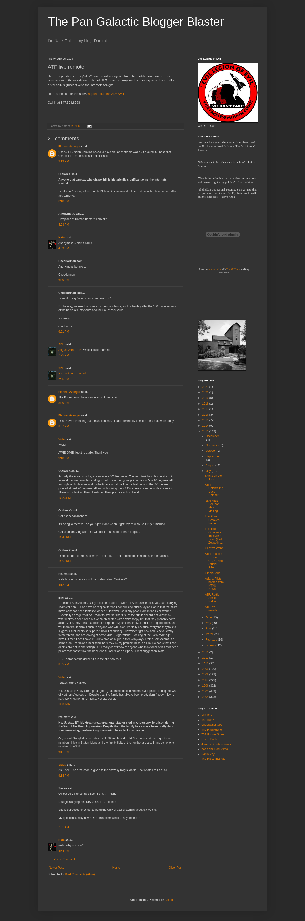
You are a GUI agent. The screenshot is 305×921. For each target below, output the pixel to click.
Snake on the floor (213, 477)
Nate (61, 237)
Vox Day (206, 715)
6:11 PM (63, 752)
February (212, 639)
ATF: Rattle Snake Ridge (212, 598)
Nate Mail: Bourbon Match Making (212, 506)
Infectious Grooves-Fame (212, 520)
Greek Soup (212, 573)
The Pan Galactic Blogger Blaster (136, 21)
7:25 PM (63, 355)
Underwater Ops (211, 724)
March (210, 634)
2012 (205, 652)
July (209, 471)
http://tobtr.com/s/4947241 (106, 94)
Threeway (207, 720)
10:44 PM (64, 537)
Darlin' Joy (208, 754)
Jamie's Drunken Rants (216, 744)
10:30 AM (64, 704)
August (210, 465)
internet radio (214, 269)
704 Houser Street (212, 734)
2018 (205, 403)
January (211, 645)
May (209, 623)
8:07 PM (63, 426)
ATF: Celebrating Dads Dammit (214, 490)
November (213, 445)
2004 (205, 696)
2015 (205, 420)
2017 (205, 409)
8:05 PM (63, 664)
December (212, 436)
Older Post (175, 867)
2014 (205, 425)
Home (116, 867)
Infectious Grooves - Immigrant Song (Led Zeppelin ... (214, 535)
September (213, 456)
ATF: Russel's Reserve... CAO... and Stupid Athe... (214, 560)
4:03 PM (63, 224)
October (211, 450)
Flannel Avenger (69, 146)
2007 (205, 680)
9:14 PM (63, 775)
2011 (205, 657)
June (209, 617)
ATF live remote (211, 608)
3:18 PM (63, 201)
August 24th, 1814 (69, 350)
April (209, 628)
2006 (205, 685)
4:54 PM (63, 851)
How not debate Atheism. (74, 373)
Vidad (62, 439)
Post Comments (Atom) (80, 874)
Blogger (169, 899)
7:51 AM (63, 827)
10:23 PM (64, 498)
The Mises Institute (213, 758)
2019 (205, 398)
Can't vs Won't (214, 548)
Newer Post (56, 867)
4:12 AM (63, 585)
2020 (205, 392)
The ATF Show (233, 269)
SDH (61, 344)
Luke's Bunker (210, 739)
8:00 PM (63, 403)
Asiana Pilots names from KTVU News (214, 584)
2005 (205, 691)
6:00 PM (63, 280)
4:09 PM (63, 248)
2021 (205, 387)
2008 (205, 674)
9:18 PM (63, 458)
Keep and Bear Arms (214, 749)
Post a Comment (64, 859)
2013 (205, 431)
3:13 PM (63, 161)
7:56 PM (63, 379)
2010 (205, 663)
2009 (205, 669)
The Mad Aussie (211, 729)
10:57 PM (64, 561)
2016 (205, 414)
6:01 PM (63, 331)
